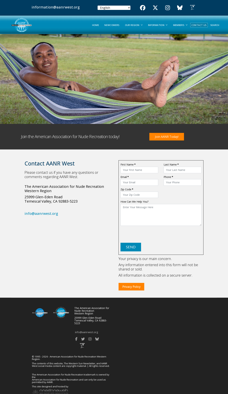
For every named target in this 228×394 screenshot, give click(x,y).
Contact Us (199, 25)
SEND (131, 246)
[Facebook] (142, 8)
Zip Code (126, 189)
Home (95, 25)
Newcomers (111, 25)
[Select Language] (114, 7)
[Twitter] (155, 8)
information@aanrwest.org (56, 7)
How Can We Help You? (134, 201)
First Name (128, 164)
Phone (168, 177)
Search (214, 25)
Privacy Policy (131, 287)
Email (124, 177)
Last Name (171, 164)
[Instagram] (90, 339)
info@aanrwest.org (41, 213)
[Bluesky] (180, 8)
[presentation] (147, 234)
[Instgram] (167, 8)
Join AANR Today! (166, 137)
